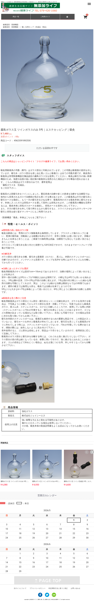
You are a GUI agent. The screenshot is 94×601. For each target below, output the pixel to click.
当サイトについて (20, 588)
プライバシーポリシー (37, 588)
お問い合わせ (75, 588)
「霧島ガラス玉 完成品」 (13, 185)
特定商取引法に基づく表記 (58, 588)
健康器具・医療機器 (10, 24)
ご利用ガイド (45, 17)
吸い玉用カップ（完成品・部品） (35, 27)
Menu (87, 2)
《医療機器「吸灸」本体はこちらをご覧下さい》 (24, 217)
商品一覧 (16, 17)
